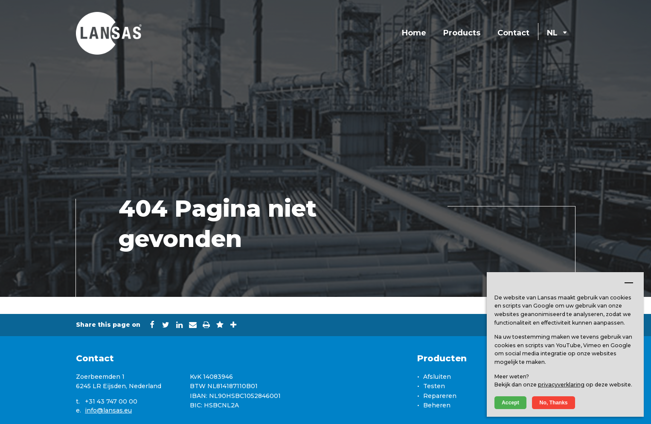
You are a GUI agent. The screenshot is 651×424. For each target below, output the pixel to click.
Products (461, 33)
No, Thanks (554, 403)
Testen (434, 386)
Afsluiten (437, 376)
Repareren (439, 396)
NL (557, 33)
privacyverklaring (561, 384)
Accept (510, 403)
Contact (513, 33)
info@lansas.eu (108, 410)
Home (414, 33)
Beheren (436, 405)
